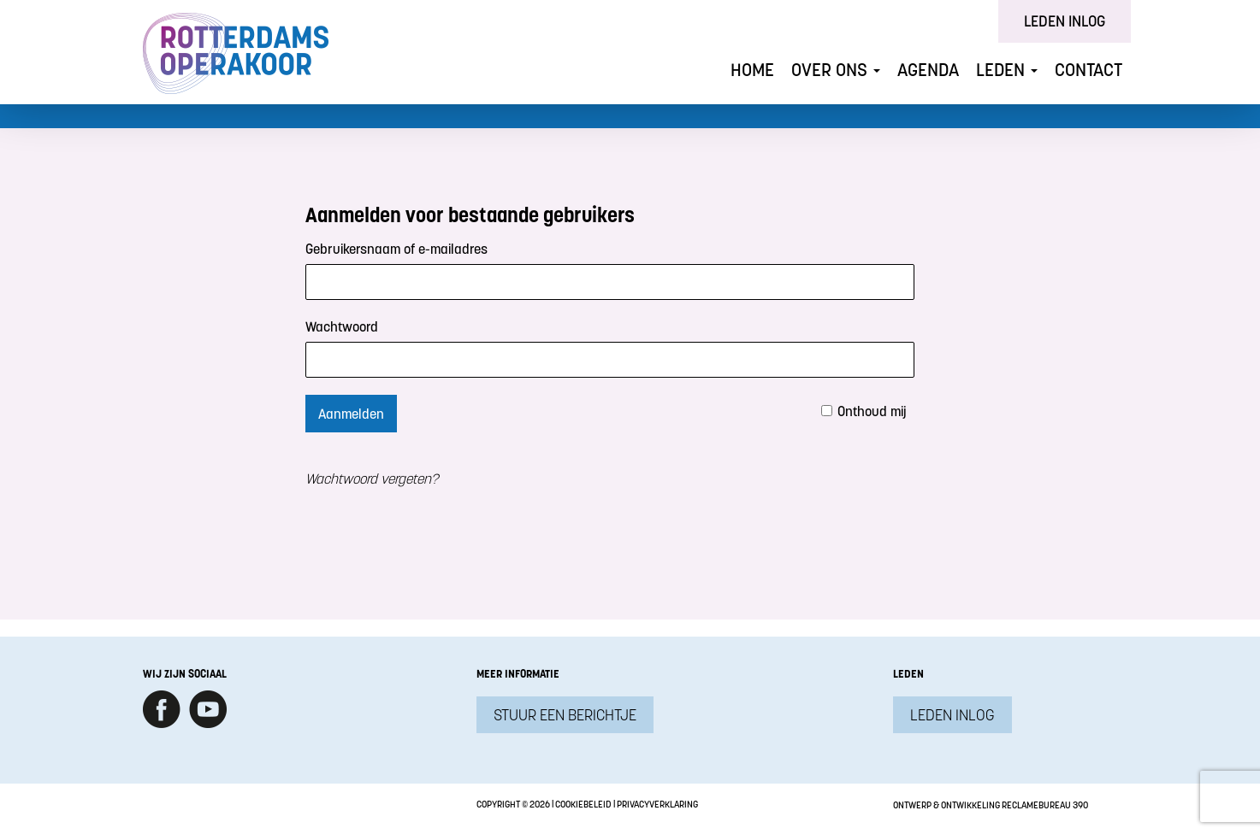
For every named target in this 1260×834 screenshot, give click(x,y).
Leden (1007, 69)
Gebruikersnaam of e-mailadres (396, 248)
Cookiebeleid (583, 804)
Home (752, 69)
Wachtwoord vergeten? (371, 478)
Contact (1088, 69)
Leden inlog (1064, 21)
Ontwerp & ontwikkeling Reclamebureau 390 (990, 805)
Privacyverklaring (657, 804)
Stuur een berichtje (565, 715)
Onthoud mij (872, 411)
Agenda (928, 69)
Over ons (835, 69)
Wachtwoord (341, 326)
